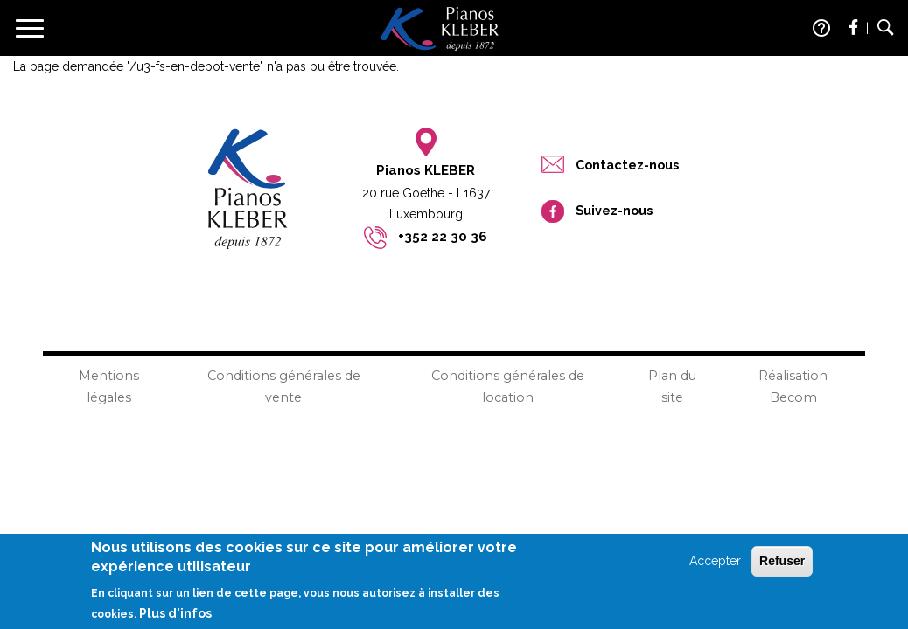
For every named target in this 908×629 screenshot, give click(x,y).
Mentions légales (109, 386)
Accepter (715, 566)
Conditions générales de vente (283, 386)
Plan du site (672, 386)
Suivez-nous (614, 210)
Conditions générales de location (507, 386)
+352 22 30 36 (442, 237)
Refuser (782, 566)
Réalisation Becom (793, 386)
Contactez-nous (627, 164)
